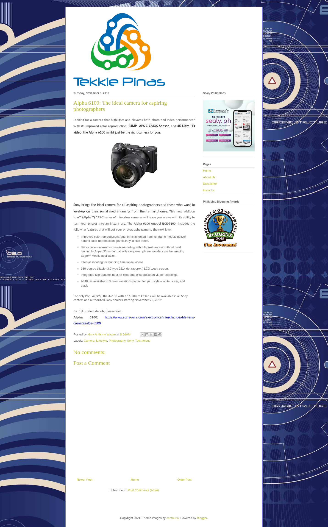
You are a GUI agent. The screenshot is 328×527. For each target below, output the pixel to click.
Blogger (202, 518)
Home (135, 479)
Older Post (185, 479)
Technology (142, 340)
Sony (130, 340)
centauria (173, 518)
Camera (89, 340)
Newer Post (84, 479)
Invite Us (209, 190)
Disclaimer (210, 183)
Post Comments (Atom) (143, 490)
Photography (117, 340)
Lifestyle (101, 340)
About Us (209, 177)
